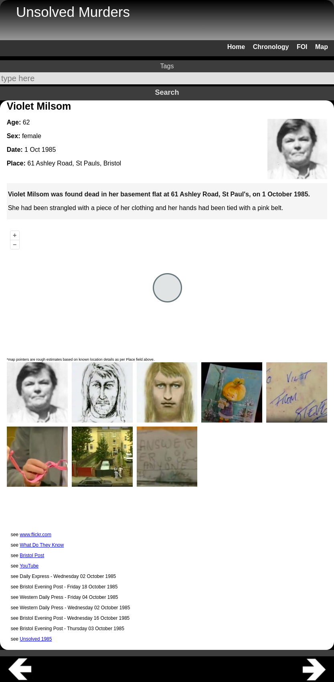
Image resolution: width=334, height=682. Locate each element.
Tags (167, 66)
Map (321, 46)
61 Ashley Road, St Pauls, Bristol (74, 163)
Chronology (271, 46)
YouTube (29, 566)
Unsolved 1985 (36, 639)
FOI (302, 46)
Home (236, 46)
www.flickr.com (35, 534)
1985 (49, 149)
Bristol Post (32, 555)
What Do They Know (42, 545)
